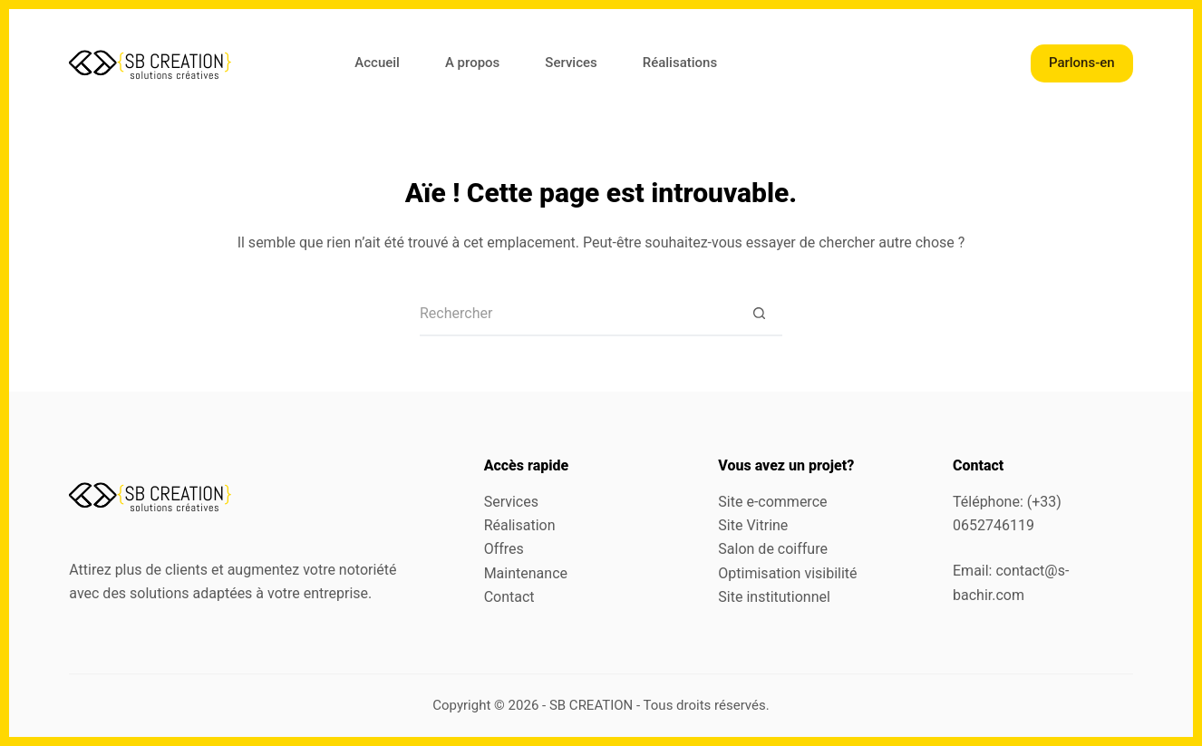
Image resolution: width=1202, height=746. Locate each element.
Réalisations (680, 62)
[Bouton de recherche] (759, 313)
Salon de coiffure (773, 548)
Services (570, 62)
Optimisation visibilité (787, 573)
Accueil (377, 62)
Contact (509, 597)
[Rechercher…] (578, 313)
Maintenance (525, 573)
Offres (504, 548)
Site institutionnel (774, 597)
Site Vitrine (753, 525)
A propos (472, 62)
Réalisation (520, 525)
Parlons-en (1082, 62)
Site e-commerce (772, 501)
